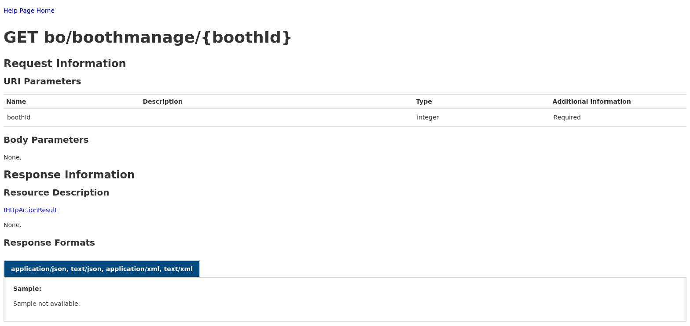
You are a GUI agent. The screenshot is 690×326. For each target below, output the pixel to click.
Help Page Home (29, 10)
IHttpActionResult (30, 210)
